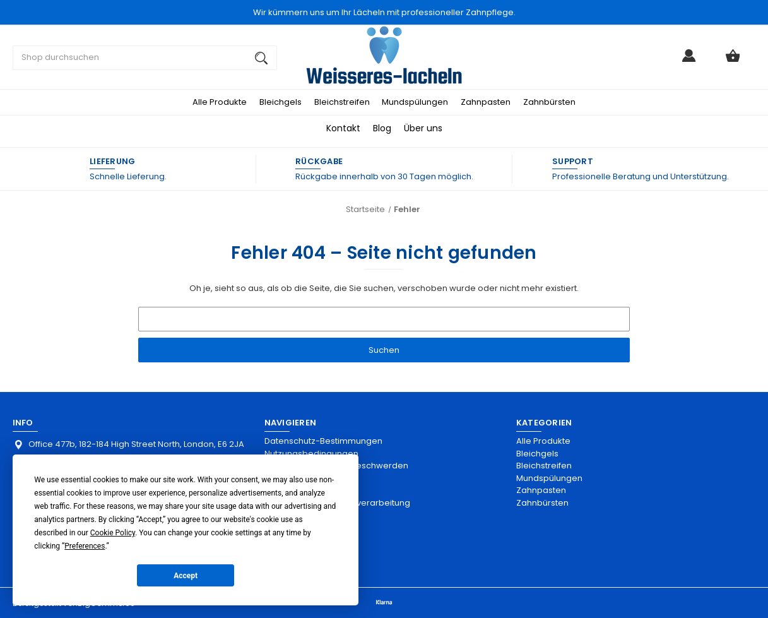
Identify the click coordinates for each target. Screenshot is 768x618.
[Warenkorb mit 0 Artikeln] (732, 61)
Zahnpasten (486, 102)
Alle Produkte (219, 102)
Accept (186, 575)
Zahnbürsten (549, 102)
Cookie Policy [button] (112, 532)
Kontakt (343, 128)
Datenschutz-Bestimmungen (323, 441)
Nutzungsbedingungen (311, 454)
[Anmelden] (689, 61)
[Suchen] (261, 57)
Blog (382, 128)
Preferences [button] (84, 546)
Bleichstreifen (342, 102)
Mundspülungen (415, 102)
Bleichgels (280, 102)
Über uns (423, 128)
